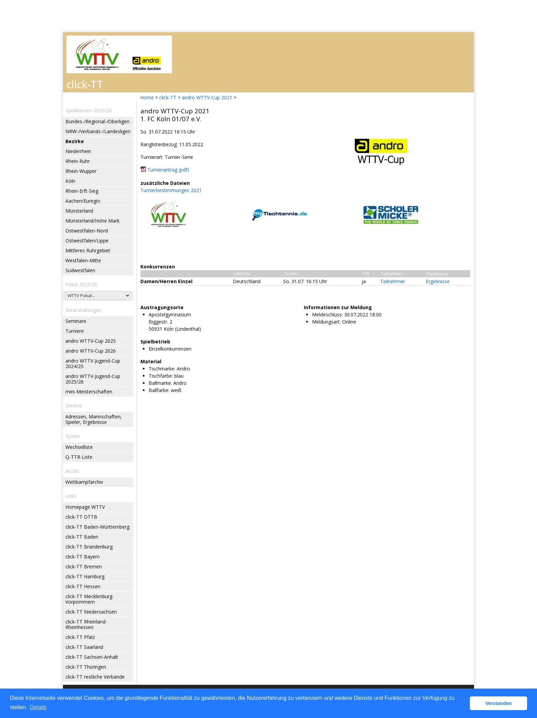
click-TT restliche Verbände (95, 676)
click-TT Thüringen (85, 667)
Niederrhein (78, 151)
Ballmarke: (160, 383)
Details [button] (38, 707)
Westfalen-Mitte (83, 260)
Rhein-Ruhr (77, 161)
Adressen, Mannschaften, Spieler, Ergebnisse (93, 419)
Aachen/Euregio (82, 201)
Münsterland (79, 210)
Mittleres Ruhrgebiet (87, 250)
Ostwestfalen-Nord (86, 230)
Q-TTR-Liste (78, 457)
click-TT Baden (81, 536)
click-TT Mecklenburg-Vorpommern (89, 599)
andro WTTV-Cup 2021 (207, 97)
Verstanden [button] (498, 703)
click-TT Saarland (84, 647)
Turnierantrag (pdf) (168, 169)
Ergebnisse (438, 281)
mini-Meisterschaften (88, 391)
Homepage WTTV (85, 507)
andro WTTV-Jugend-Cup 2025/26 (92, 379)
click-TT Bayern (82, 556)
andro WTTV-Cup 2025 (90, 341)
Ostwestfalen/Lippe (87, 240)
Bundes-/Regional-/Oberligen (97, 121)
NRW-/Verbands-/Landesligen (97, 131)
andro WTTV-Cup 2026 (90, 351)
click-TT (167, 97)
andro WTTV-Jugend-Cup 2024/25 (92, 363)
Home (147, 97)
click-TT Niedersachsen (91, 611)
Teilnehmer (392, 281)
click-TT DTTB (81, 517)
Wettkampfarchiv (84, 482)
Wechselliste (79, 447)
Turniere (74, 331)
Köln (70, 181)
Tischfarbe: (161, 376)
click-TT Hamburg (84, 576)
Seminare (75, 321)
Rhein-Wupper (81, 171)
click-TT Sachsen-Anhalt (91, 657)
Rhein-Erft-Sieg (81, 191)
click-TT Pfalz (80, 637)
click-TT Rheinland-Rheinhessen (86, 624)
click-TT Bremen (83, 566)
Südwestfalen (80, 270)
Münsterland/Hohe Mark (92, 220)
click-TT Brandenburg (89, 546)
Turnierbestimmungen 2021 (171, 190)
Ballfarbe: (159, 390)
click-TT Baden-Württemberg (97, 527)
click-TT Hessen (82, 586)
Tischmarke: (162, 368)
